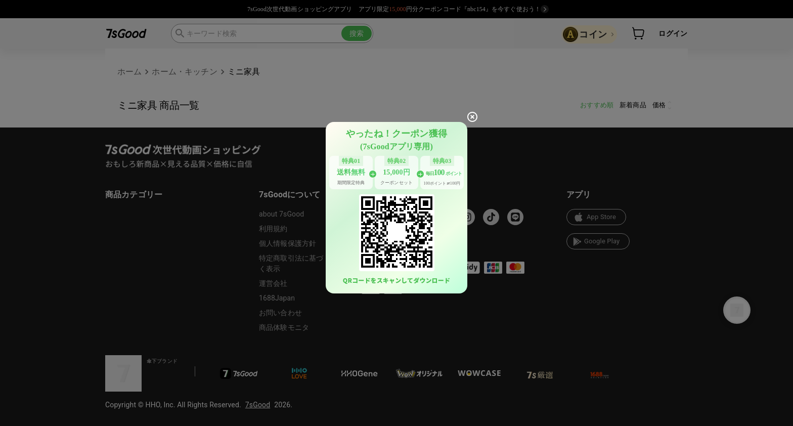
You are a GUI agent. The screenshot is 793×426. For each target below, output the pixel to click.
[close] (472, 117)
